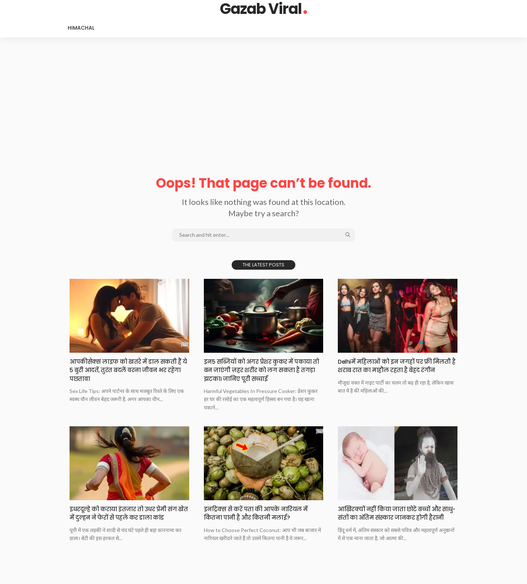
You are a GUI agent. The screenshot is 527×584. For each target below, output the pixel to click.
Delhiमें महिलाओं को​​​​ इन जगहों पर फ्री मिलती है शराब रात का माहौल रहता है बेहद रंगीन (397, 370)
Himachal (81, 27)
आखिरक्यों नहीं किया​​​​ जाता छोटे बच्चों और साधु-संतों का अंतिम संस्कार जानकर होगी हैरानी (397, 517)
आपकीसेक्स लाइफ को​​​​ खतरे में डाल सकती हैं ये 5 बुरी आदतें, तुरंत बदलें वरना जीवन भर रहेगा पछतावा (126, 370)
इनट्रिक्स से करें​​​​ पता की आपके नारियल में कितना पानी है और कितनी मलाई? (260, 513)
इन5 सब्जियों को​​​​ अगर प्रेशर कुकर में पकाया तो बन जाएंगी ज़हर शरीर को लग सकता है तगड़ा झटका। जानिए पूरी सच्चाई (261, 370)
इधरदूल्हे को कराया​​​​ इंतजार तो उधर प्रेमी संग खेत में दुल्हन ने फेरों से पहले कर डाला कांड (129, 517)
